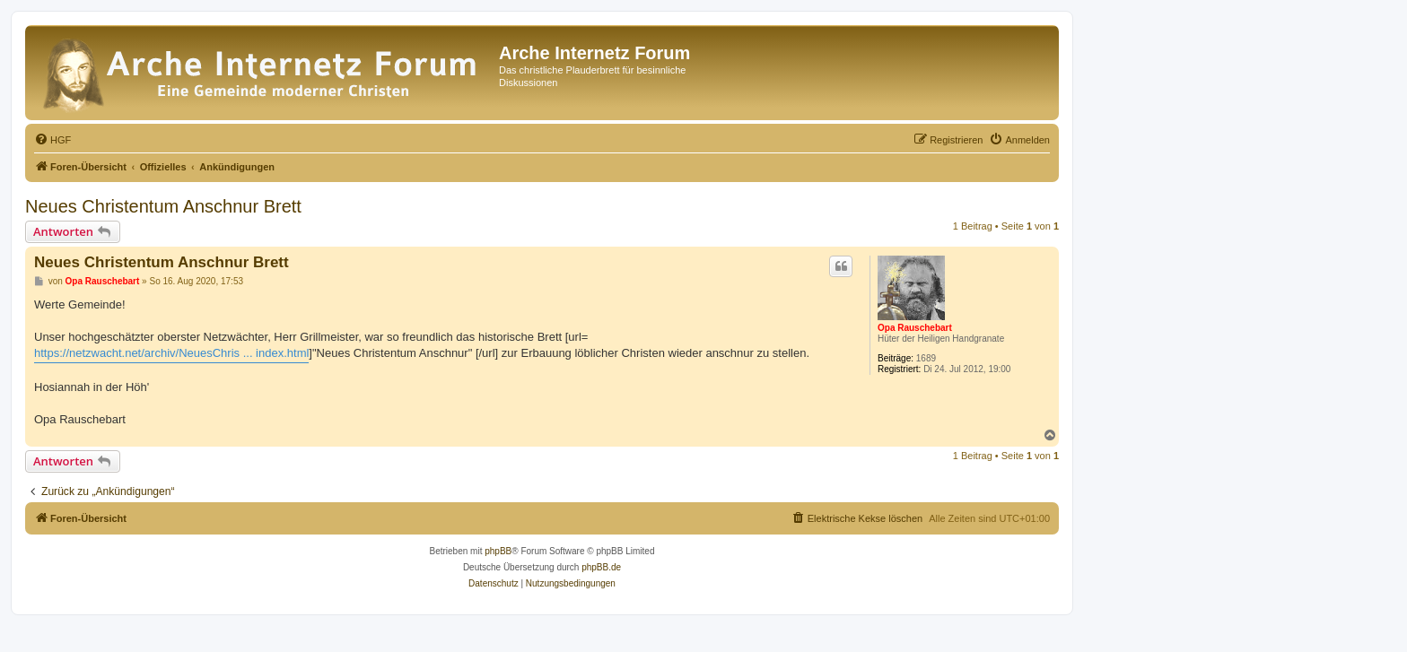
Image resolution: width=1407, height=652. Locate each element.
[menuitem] (52, 140)
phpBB (498, 551)
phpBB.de (601, 567)
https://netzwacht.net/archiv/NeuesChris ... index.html (171, 353)
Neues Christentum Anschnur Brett (163, 206)
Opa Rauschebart (915, 328)
